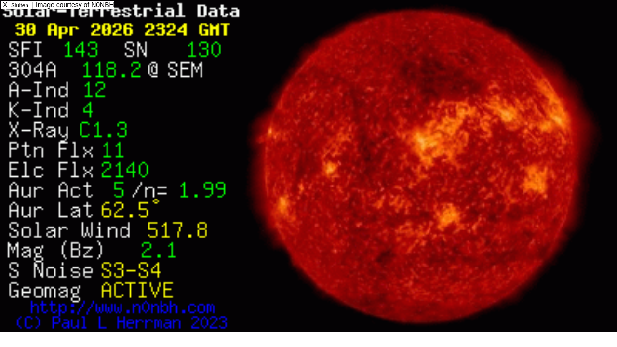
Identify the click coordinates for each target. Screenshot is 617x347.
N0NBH (102, 5)
